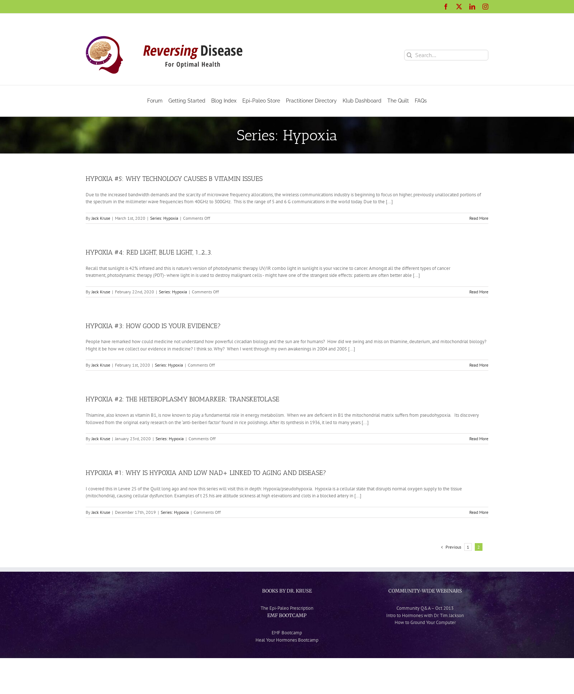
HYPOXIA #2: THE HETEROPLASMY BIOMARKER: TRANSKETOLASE (182, 399)
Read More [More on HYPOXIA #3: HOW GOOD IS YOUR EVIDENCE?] (478, 365)
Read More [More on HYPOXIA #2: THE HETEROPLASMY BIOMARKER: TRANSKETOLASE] (478, 438)
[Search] (409, 55)
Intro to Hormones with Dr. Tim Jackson (425, 615)
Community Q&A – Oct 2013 (425, 608)
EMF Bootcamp (287, 633)
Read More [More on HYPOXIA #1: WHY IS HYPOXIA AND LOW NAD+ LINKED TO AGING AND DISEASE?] (478, 512)
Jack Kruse (101, 218)
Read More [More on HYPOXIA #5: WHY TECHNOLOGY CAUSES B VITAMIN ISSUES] (478, 218)
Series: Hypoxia (164, 218)
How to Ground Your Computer (425, 622)
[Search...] (446, 55)
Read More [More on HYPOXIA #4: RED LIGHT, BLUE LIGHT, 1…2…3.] (478, 291)
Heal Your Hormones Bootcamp (287, 640)
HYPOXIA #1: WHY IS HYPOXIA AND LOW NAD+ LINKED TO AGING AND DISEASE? (206, 473)
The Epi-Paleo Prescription (287, 608)
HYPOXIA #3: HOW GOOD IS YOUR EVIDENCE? (153, 326)
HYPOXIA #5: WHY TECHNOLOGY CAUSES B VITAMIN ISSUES (174, 179)
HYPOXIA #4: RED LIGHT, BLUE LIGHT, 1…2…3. (149, 252)
